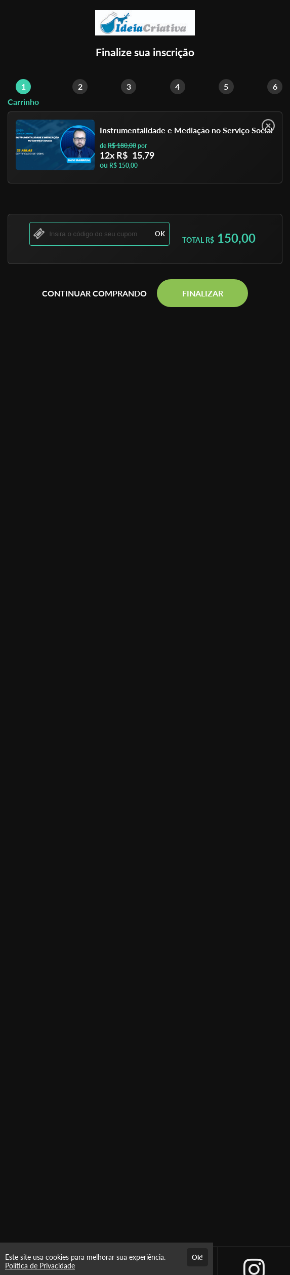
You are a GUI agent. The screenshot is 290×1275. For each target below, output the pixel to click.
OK (160, 234)
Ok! (197, 1257)
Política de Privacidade (40, 1265)
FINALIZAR (202, 293)
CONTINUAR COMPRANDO (94, 293)
